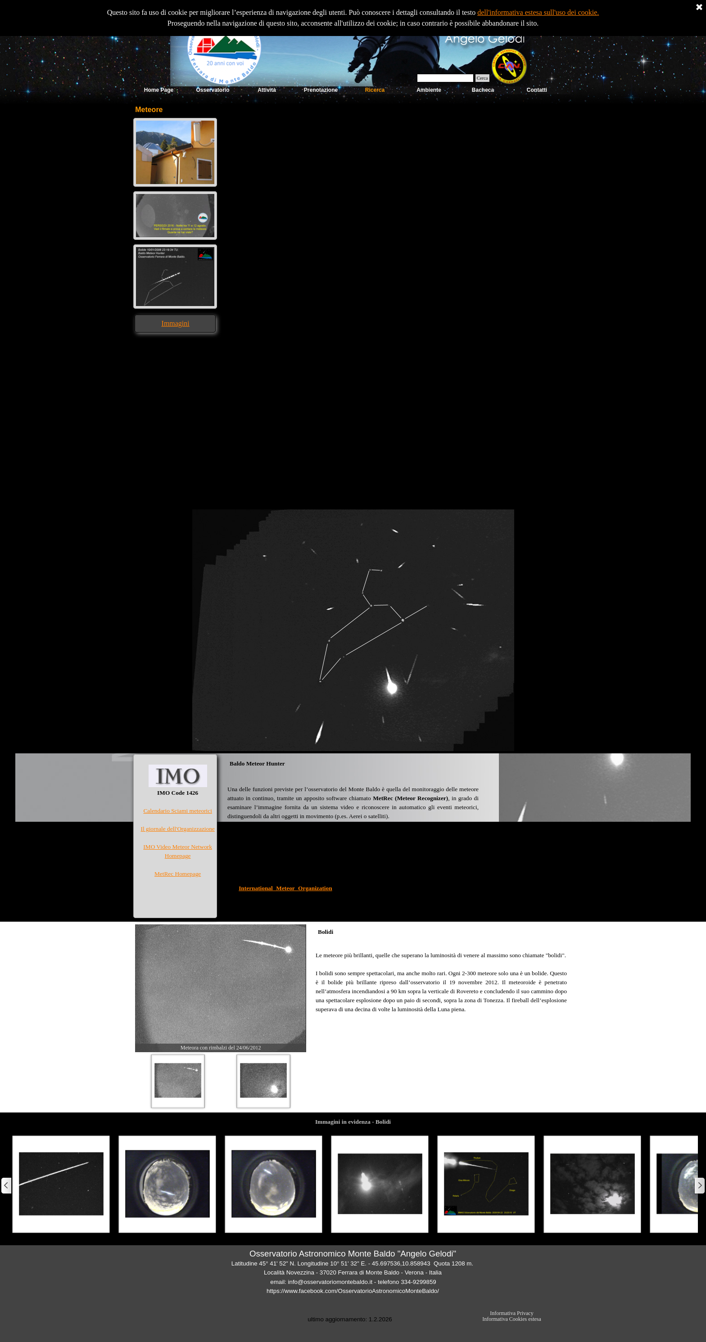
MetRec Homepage (177, 873)
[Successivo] (699, 1185)
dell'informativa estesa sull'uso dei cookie (537, 12)
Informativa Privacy (511, 1313)
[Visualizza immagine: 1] (178, 1081)
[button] (175, 120)
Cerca (482, 78)
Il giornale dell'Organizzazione (178, 828)
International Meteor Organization (285, 888)
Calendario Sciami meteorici (177, 810)
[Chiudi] (699, 7)
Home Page (158, 90)
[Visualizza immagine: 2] (263, 1081)
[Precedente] (6, 1185)
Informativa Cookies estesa (511, 1319)
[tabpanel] (175, 323)
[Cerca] (445, 78)
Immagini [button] (176, 323)
